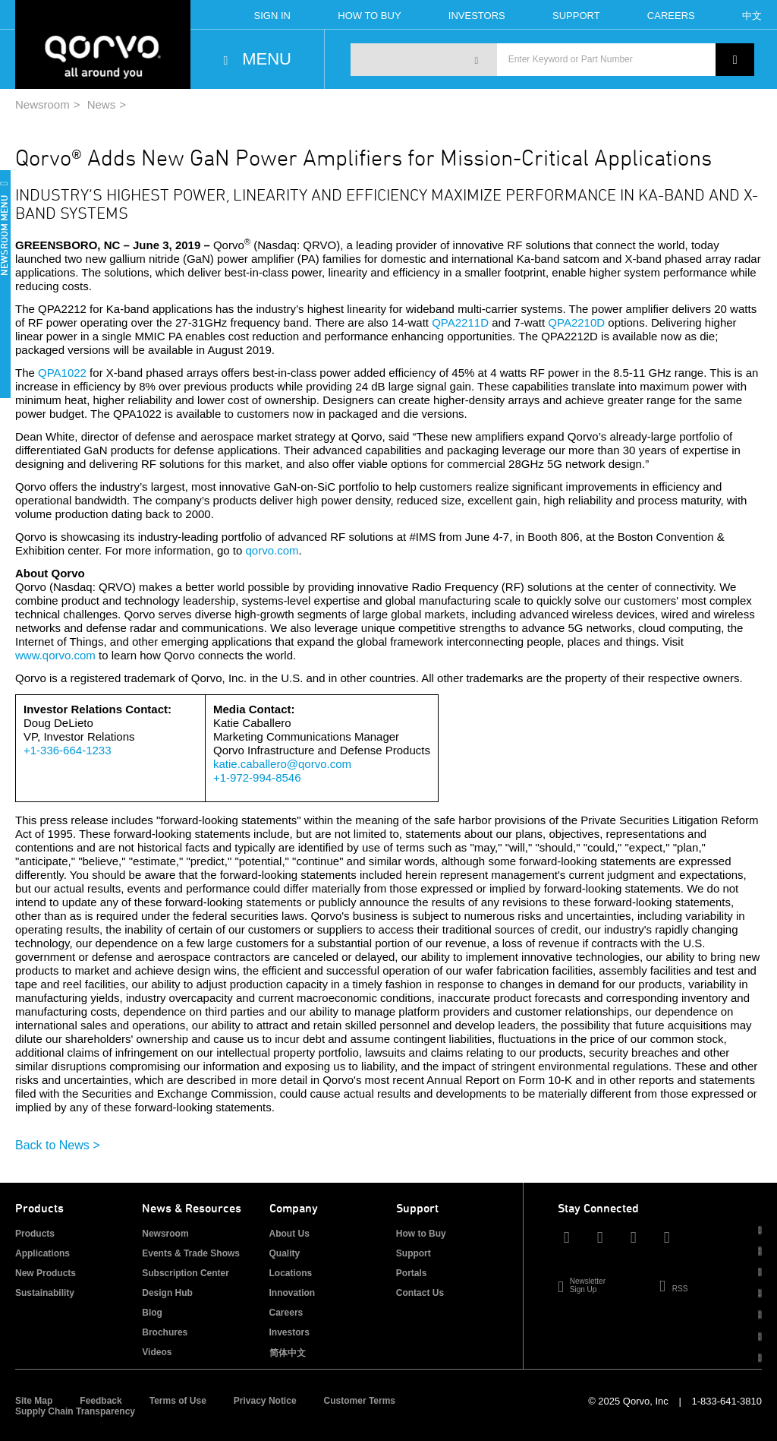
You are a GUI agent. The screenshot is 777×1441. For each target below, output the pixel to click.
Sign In (272, 15)
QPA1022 (62, 372)
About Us (289, 1233)
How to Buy (421, 1233)
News (101, 104)
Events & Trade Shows (191, 1253)
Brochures (164, 1332)
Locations (291, 1273)
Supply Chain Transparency (75, 1411)
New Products (45, 1273)
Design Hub (167, 1293)
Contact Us (420, 1293)
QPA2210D (576, 322)
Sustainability (44, 1293)
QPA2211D (460, 322)
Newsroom (42, 104)
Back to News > (57, 1145)
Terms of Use (177, 1400)
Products (35, 1233)
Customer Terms (359, 1400)
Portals (411, 1273)
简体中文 (287, 1353)
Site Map (33, 1400)
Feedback (100, 1400)
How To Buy (369, 15)
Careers (671, 15)
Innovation (292, 1293)
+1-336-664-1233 (68, 750)
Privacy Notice (265, 1400)
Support (576, 15)
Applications (42, 1253)
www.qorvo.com (55, 655)
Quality (284, 1253)
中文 (752, 15)
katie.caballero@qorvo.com (282, 763)
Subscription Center (185, 1273)
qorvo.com (271, 550)
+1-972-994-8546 (257, 777)
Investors (476, 15)
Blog (152, 1312)
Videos (156, 1352)
